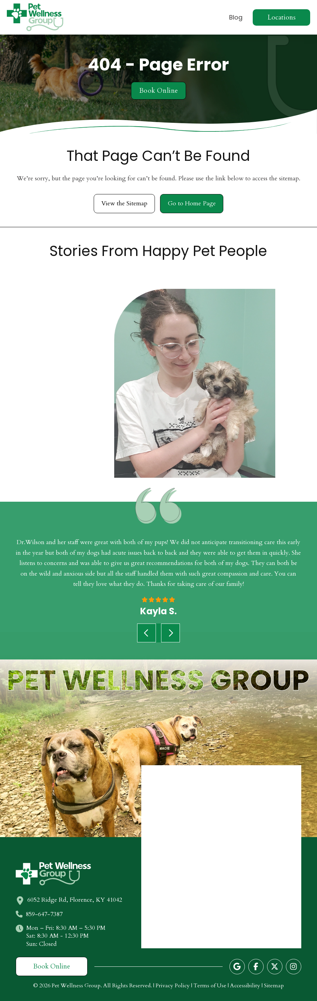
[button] (281, 17)
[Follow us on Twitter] (274, 966)
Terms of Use (210, 985)
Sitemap (274, 985)
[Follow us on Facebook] (256, 966)
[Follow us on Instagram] (293, 966)
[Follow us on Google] (237, 966)
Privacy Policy (173, 985)
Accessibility (245, 985)
